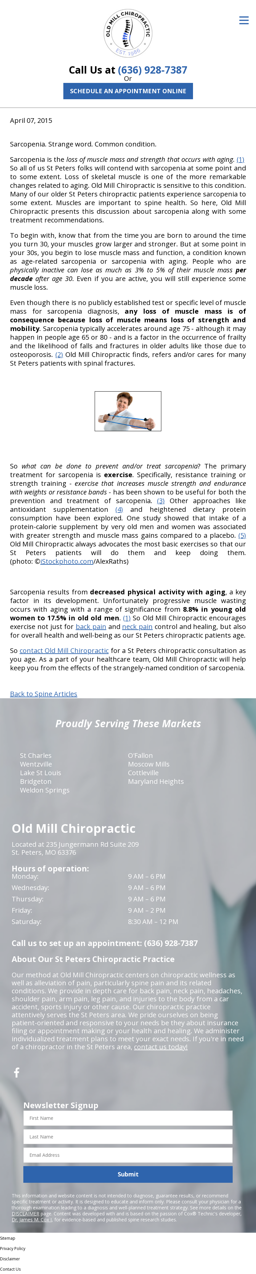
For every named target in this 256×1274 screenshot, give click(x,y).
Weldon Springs (45, 790)
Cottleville (143, 772)
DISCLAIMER (25, 1213)
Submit (128, 1174)
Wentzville (36, 764)
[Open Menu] (244, 20)
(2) (59, 354)
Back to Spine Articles (43, 694)
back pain (91, 626)
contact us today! (161, 1046)
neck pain (137, 626)
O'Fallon (140, 755)
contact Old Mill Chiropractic (64, 650)
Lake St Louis (40, 772)
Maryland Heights (156, 781)
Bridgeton (36, 781)
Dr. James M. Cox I (32, 1219)
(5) (242, 535)
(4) (119, 509)
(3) (161, 500)
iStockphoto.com (66, 561)
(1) (240, 159)
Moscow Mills (149, 764)
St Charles (36, 755)
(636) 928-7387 (152, 70)
